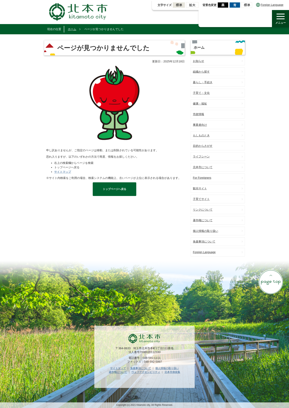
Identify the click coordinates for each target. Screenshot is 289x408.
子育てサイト (201, 199)
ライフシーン (201, 156)
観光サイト (200, 188)
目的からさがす (203, 145)
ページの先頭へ (270, 282)
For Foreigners (202, 177)
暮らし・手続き (203, 82)
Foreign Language (269, 4)
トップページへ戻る (114, 189)
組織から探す (201, 71)
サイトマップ (62, 171)
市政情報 (198, 114)
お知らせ (198, 61)
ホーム (72, 29)
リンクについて (203, 209)
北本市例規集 (172, 371)
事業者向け (200, 124)
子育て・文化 (201, 92)
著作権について (203, 220)
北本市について (203, 167)
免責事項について (204, 241)
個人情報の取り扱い (205, 230)
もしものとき (201, 135)
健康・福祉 (200, 103)
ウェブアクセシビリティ (145, 371)
